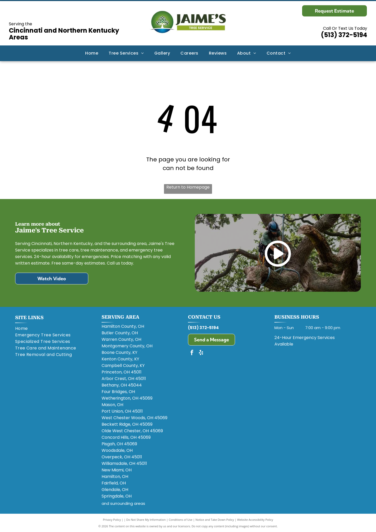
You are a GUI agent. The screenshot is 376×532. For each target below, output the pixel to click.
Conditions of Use (180, 520)
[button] (126, 53)
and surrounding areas (123, 503)
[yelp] (201, 353)
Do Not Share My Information (146, 520)
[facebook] (192, 353)
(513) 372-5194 (344, 35)
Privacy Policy (112, 520)
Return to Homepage (188, 187)
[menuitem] (91, 53)
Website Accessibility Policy (255, 520)
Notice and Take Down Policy (215, 520)
